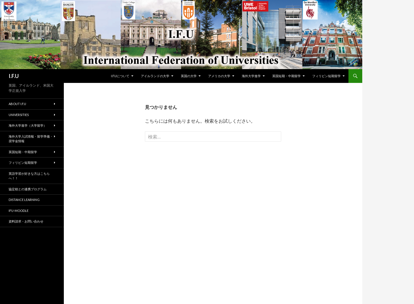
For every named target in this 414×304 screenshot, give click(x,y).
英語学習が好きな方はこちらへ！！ (29, 176)
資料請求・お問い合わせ (26, 221)
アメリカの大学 (219, 76)
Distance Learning (24, 200)
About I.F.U (17, 104)
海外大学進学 (251, 76)
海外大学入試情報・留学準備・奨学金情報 (31, 138)
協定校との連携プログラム (28, 189)
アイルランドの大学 (155, 76)
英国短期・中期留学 (286, 76)
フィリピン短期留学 (326, 76)
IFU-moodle (18, 210)
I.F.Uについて (120, 76)
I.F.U (14, 76)
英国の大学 (189, 76)
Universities (19, 115)
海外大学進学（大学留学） (28, 125)
